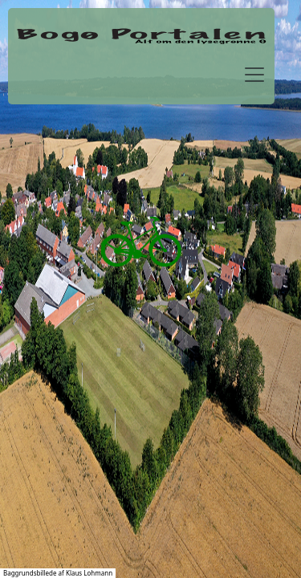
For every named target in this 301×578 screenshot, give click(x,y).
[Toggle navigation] (254, 75)
